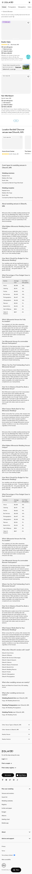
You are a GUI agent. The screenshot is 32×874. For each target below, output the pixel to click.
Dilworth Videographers (8, 674)
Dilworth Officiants (7, 655)
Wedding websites (7, 801)
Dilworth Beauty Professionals (10, 664)
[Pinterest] (7, 781)
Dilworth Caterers (6, 662)
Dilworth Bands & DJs (8, 667)
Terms (3, 850)
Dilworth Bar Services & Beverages (11, 657)
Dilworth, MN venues (6, 11)
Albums (4, 815)
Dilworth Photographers (8, 676)
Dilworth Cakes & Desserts (9, 660)
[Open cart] (29, 2)
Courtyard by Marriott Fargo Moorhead (12, 182)
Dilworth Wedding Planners (9, 669)
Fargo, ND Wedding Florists (9, 714)
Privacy (3, 846)
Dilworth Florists (6, 671)
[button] (28, 22)
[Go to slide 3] (16, 38)
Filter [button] (16, 870)
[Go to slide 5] (18, 38)
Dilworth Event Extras (7, 653)
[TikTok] (18, 781)
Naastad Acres (6, 175)
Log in (5, 759)
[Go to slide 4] (17, 38)
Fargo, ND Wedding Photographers (11, 707)
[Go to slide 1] (13, 38)
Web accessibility (6, 859)
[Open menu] (3, 2)
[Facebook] (3, 781)
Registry (4, 804)
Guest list (4, 797)
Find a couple (7, 763)
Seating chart (6, 819)
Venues (4, 7)
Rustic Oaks (5, 180)
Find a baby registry (9, 768)
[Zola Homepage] (8, 2)
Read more (18, 67)
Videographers (22, 7)
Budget (4, 812)
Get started (8, 775)
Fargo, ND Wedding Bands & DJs (11, 700)
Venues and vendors (8, 793)
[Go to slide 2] (14, 38)
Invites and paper (7, 808)
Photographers (12, 7)
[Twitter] (11, 781)
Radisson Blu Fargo (7, 178)
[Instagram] (15, 781)
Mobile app (5, 823)
